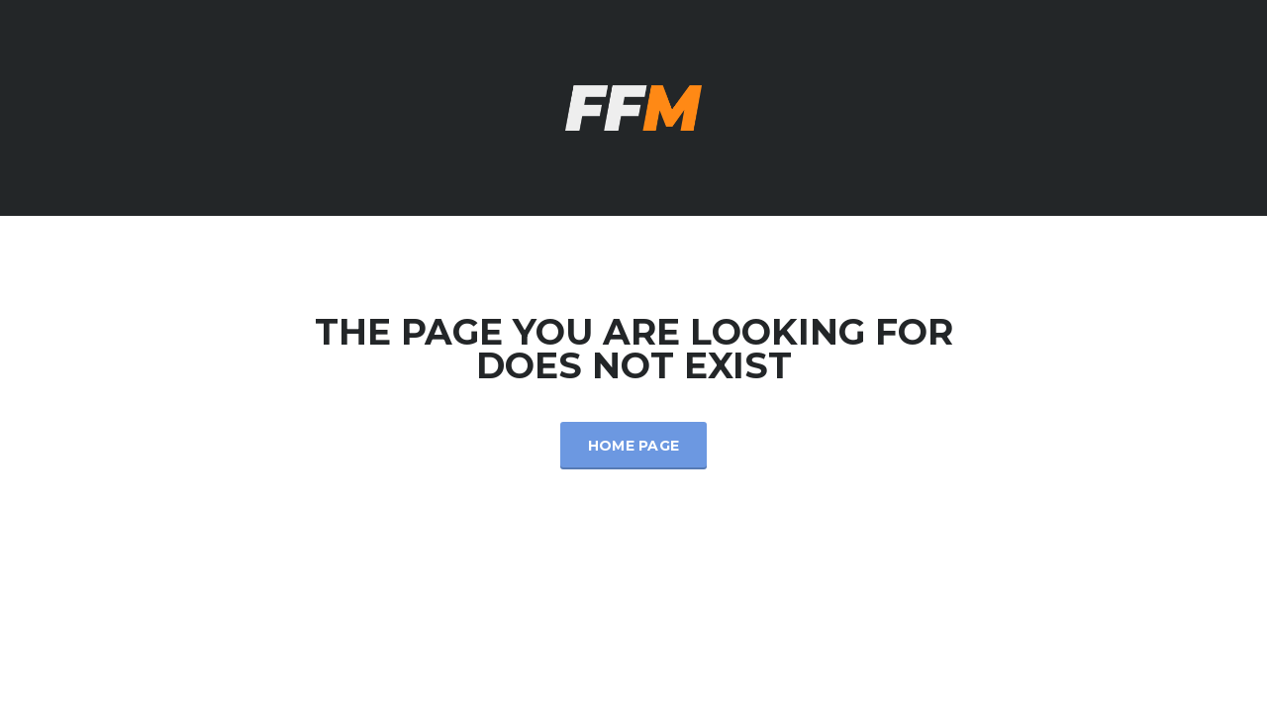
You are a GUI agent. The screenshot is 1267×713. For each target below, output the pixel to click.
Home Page (634, 446)
